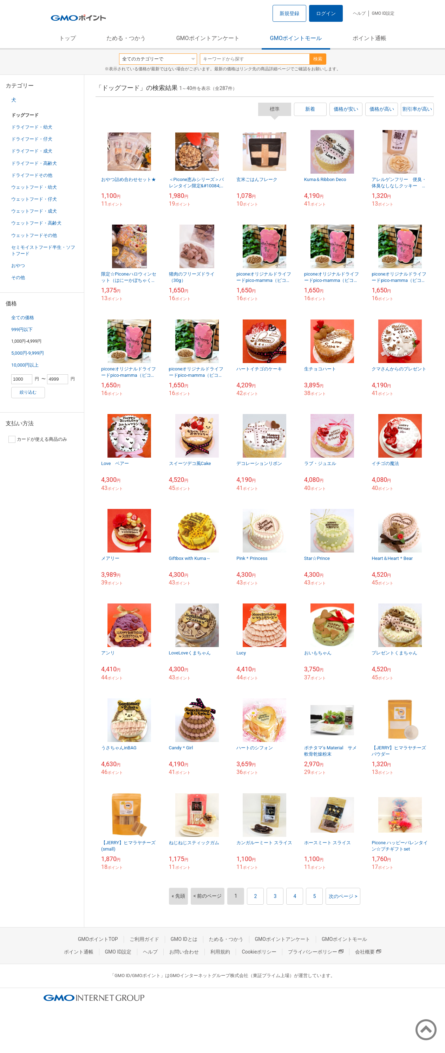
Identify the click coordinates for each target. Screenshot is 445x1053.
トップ (67, 38)
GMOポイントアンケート (208, 38)
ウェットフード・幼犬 (34, 187)
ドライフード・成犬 (31, 151)
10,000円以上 (25, 365)
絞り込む (28, 392)
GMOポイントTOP (98, 939)
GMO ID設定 (383, 13)
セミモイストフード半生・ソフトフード (43, 250)
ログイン (326, 13)
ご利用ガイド (144, 939)
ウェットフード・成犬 (34, 211)
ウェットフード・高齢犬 (36, 223)
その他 (18, 277)
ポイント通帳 (369, 38)
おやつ (18, 265)
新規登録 (289, 13)
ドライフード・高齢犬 (34, 163)
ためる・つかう (126, 38)
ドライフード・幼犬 (31, 127)
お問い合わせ (184, 952)
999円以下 (22, 329)
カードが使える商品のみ (37, 439)
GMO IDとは (184, 939)
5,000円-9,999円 (27, 353)
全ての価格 (22, 317)
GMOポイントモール (296, 38)
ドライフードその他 (31, 175)
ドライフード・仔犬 (31, 139)
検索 (317, 59)
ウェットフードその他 (34, 235)
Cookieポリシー (259, 952)
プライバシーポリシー (315, 952)
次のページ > (343, 896)
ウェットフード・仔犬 (34, 199)
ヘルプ (359, 13)
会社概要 (368, 952)
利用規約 (220, 952)
